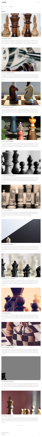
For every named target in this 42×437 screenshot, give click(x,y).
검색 (37, 2)
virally (3, 2)
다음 (24, 425)
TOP (40, 433)
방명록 (10, 6)
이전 (18, 425)
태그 (6, 6)
